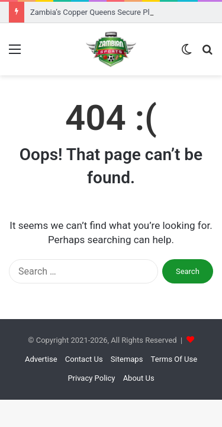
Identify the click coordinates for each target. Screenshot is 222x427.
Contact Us (84, 359)
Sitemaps (127, 359)
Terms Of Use (174, 359)
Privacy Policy (91, 378)
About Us (139, 378)
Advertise (41, 359)
